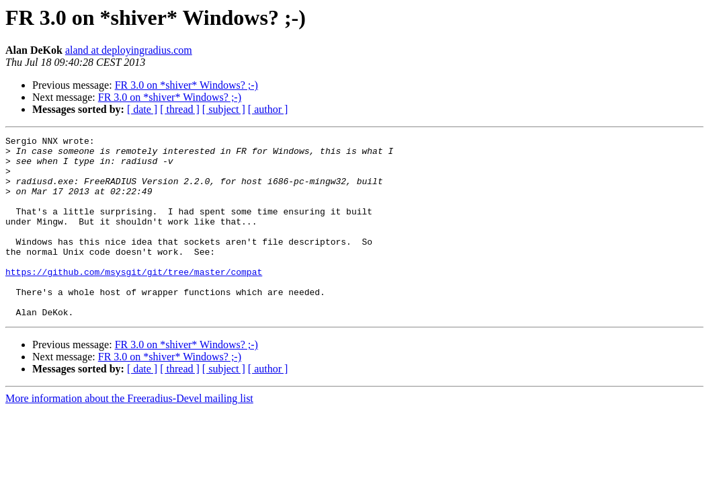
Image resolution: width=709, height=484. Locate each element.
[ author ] (268, 109)
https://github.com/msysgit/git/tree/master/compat (133, 300)
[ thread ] (180, 109)
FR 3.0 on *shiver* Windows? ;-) (186, 85)
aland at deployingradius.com (128, 50)
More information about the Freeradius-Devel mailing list (129, 434)
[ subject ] (223, 109)
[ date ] (142, 109)
